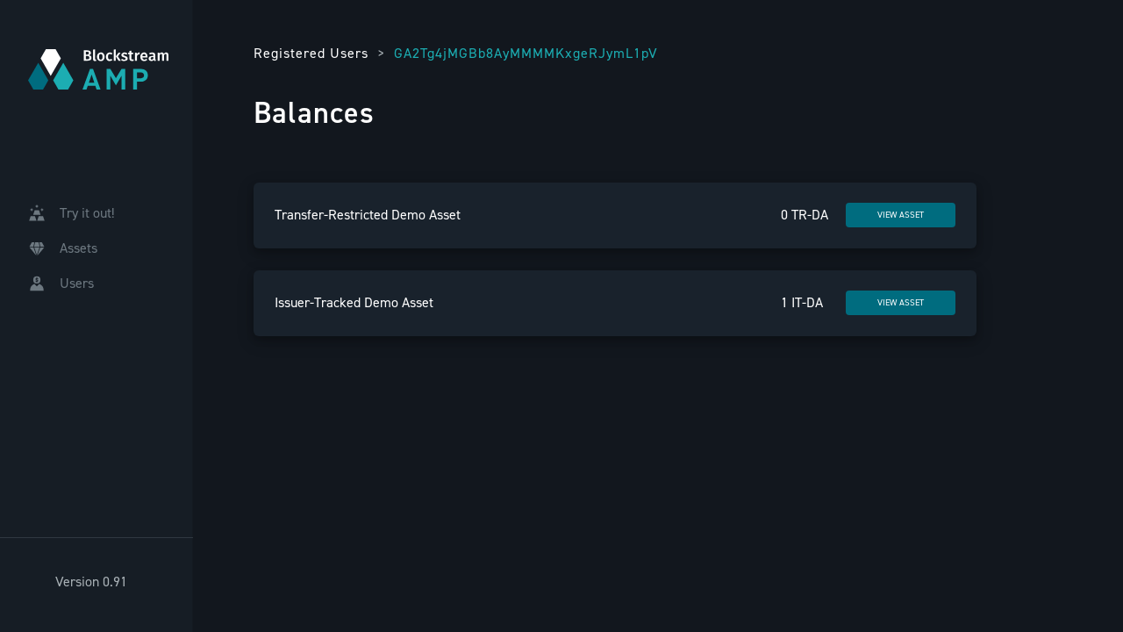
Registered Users (311, 53)
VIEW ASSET (900, 214)
